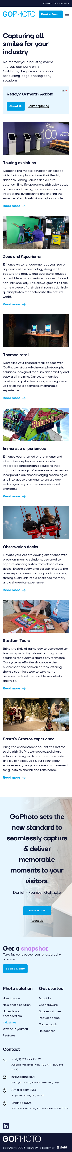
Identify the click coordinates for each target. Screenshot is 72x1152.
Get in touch (48, 1024)
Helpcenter (47, 1031)
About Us (15, 106)
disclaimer (47, 1148)
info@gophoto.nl (23, 1077)
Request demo (49, 1018)
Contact (47, 3)
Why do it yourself (15, 1029)
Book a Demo (51, 14)
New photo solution (17, 1005)
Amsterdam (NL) (23, 1090)
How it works (12, 998)
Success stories (50, 1011)
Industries (9, 1022)
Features (9, 1035)
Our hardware (61, 3)
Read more (14, 206)
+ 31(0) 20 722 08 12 (26, 1059)
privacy (32, 1148)
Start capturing (38, 106)
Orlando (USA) (21, 1103)
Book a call (37, 910)
